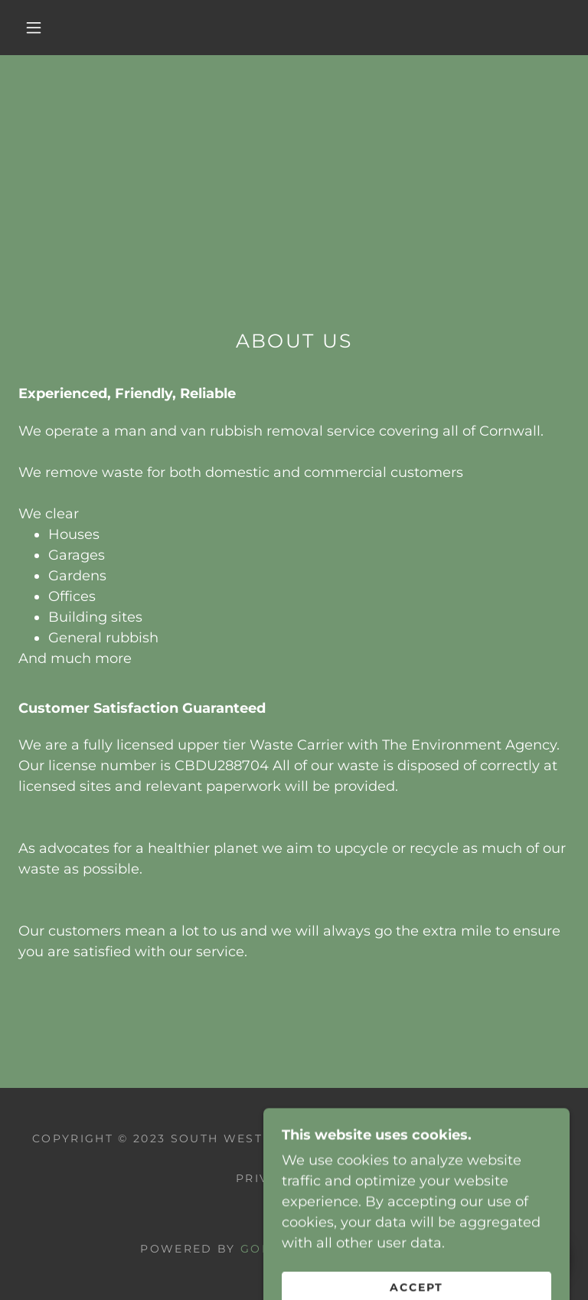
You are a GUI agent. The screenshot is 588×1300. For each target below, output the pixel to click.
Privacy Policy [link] (294, 1178)
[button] (33, 27)
